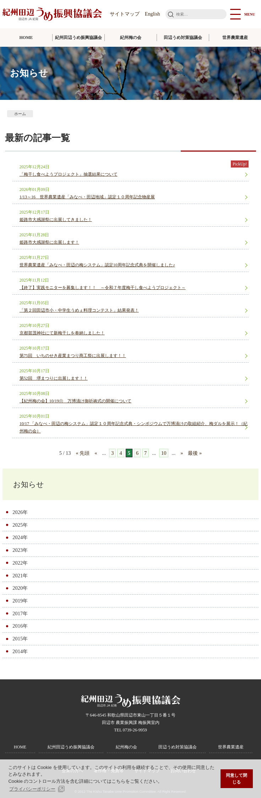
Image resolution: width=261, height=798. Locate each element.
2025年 (20, 525)
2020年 (20, 588)
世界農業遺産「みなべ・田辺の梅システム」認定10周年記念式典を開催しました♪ (97, 264)
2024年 (20, 537)
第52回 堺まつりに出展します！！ (54, 378)
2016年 (20, 626)
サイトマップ (125, 14)
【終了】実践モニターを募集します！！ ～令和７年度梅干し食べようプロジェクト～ (103, 287)
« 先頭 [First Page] (82, 453)
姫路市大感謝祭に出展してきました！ (56, 219)
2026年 (20, 512)
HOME (26, 37)
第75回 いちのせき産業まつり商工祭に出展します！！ (73, 355)
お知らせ (28, 484)
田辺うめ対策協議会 (183, 37)
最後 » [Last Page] (195, 453)
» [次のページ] (181, 453)
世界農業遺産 (235, 37)
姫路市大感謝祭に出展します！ (49, 242)
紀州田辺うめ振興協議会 (78, 37)
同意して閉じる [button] (236, 779)
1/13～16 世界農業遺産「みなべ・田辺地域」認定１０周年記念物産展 (87, 196)
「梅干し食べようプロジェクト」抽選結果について (69, 174)
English (152, 14)
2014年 (20, 651)
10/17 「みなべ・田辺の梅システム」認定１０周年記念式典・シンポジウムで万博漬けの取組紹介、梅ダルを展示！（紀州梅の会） (134, 427)
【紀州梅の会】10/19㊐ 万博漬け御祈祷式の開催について (75, 400)
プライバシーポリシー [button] (32, 789)
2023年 (20, 550)
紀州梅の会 (130, 37)
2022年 (20, 563)
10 (163, 453)
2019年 (20, 601)
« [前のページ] (95, 453)
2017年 (20, 613)
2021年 (20, 575)
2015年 (20, 638)
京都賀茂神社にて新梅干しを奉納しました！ (62, 332)
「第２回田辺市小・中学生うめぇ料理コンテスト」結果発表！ (79, 310)
